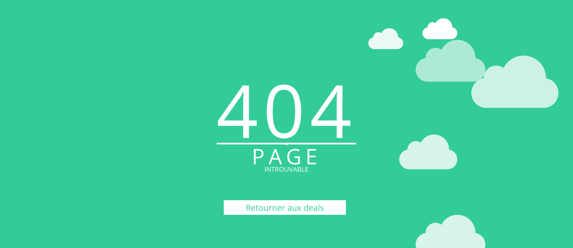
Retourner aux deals (285, 207)
